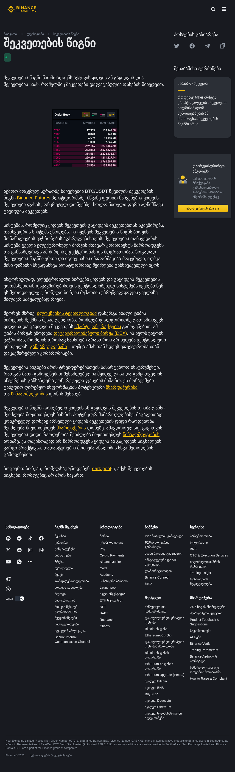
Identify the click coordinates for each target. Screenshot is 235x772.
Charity (105, 626)
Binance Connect (157, 577)
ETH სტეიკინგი (111, 600)
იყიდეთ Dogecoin (158, 700)
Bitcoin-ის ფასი (156, 629)
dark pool (101, 468)
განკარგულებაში (48, 346)
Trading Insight (200, 573)
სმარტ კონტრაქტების (97, 326)
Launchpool (108, 587)
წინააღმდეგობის (29, 393)
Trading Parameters (204, 650)
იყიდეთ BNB (154, 688)
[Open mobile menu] (223, 9)
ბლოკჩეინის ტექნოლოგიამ (67, 313)
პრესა (59, 562)
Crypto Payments (112, 555)
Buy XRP (151, 694)
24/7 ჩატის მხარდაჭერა (207, 607)
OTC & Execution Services (209, 555)
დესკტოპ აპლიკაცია (70, 631)
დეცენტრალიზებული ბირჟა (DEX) (90, 333)
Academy (106, 574)
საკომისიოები (200, 631)
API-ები (195, 637)
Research (107, 620)
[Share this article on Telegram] (207, 46)
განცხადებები (65, 549)
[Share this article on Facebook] (192, 46)
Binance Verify (200, 643)
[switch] (19, 598)
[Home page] (21, 9)
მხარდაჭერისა (121, 387)
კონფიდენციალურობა (72, 581)
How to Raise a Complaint (208, 678)
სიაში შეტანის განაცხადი (163, 553)
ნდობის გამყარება (69, 587)
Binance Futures (33, 197)
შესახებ (60, 536)
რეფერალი (199, 542)
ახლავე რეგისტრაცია (202, 208)
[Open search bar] (211, 9)
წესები (59, 574)
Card (103, 568)
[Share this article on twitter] (176, 46)
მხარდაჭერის (71, 427)
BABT (104, 613)
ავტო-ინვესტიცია (113, 594)
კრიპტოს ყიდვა (111, 542)
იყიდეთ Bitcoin (156, 681)
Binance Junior (110, 562)
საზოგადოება (65, 600)
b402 (148, 584)
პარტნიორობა (201, 536)
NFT (103, 607)
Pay (102, 549)
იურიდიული (64, 568)
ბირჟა (104, 536)
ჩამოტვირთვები (67, 624)
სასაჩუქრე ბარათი (114, 581)
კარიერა (61, 542)
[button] (224, 9)
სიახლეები (63, 555)
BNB (193, 549)
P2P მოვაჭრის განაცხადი (164, 536)
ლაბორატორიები (158, 571)
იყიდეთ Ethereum (158, 707)
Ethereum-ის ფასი (158, 635)
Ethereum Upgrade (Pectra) (164, 675)
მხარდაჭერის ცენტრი (206, 613)
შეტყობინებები (66, 618)
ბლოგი (60, 594)
